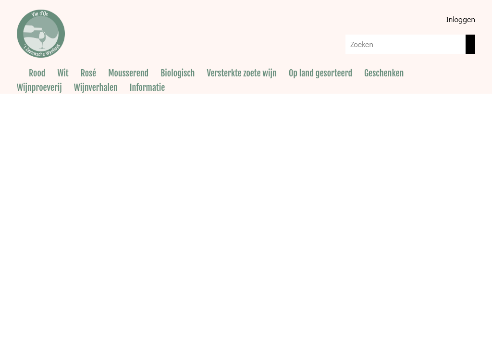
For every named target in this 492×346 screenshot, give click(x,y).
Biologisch (177, 73)
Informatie (147, 87)
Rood (37, 73)
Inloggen (460, 19)
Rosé (89, 73)
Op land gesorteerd (320, 73)
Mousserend (128, 73)
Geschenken (384, 73)
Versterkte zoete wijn (241, 73)
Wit (62, 73)
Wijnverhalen (96, 87)
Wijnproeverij (39, 87)
